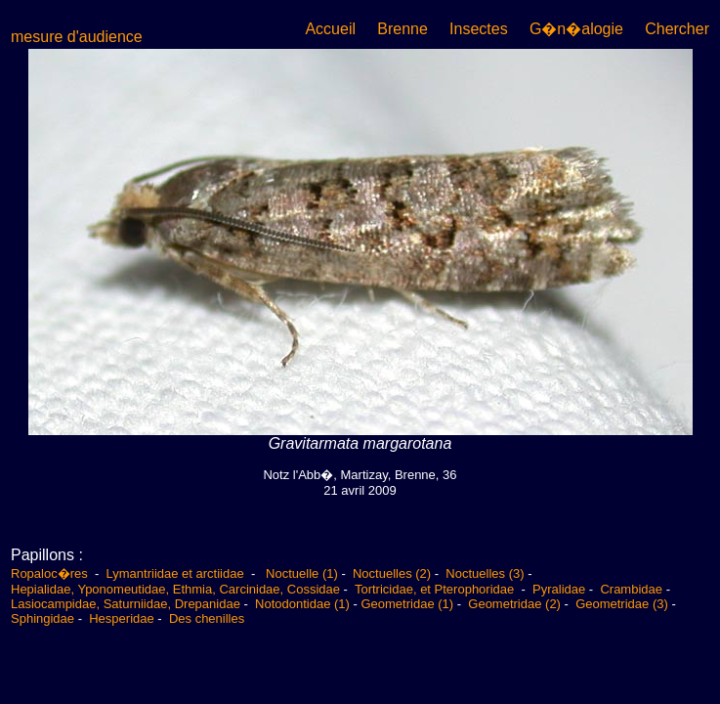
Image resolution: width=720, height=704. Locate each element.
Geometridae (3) (621, 603)
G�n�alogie (576, 29)
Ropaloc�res (51, 573)
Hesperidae (121, 618)
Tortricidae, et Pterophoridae (436, 589)
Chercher (677, 29)
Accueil (330, 29)
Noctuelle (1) (302, 573)
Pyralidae (558, 589)
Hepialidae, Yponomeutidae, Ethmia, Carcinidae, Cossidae (175, 589)
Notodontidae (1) (302, 603)
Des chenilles (206, 618)
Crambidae (631, 589)
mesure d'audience (77, 36)
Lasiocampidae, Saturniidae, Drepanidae (125, 603)
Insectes (478, 29)
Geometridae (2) (514, 603)
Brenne (402, 29)
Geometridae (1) (406, 603)
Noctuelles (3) (484, 573)
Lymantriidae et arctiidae (175, 573)
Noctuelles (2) (392, 573)
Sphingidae (42, 618)
